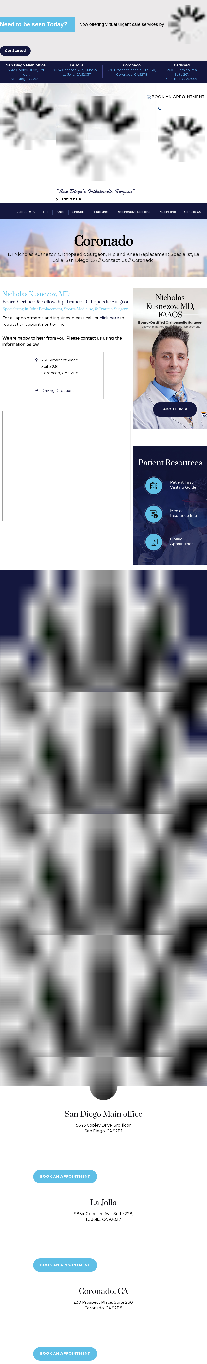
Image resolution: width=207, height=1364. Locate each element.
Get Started (15, 51)
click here (109, 318)
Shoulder (79, 211)
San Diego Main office (26, 65)
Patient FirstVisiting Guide (183, 485)
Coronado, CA (103, 1291)
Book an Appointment (178, 97)
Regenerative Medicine (133, 211)
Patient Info (167, 211)
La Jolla (76, 65)
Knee (60, 211)
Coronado (132, 65)
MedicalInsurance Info (183, 513)
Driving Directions (57, 390)
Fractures (101, 211)
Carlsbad (182, 65)
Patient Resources (170, 463)
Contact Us (192, 211)
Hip (45, 211)
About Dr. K (71, 199)
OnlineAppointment (182, 542)
